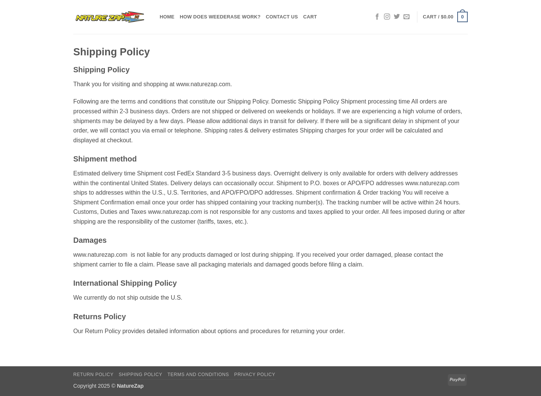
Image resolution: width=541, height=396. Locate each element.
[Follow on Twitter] (397, 17)
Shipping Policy (140, 374)
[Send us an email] (406, 17)
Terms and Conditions (198, 374)
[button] (445, 16)
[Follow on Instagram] (387, 17)
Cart (310, 17)
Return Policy (93, 374)
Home (167, 17)
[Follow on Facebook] (377, 17)
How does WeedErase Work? (220, 17)
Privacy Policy (254, 374)
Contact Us (282, 17)
